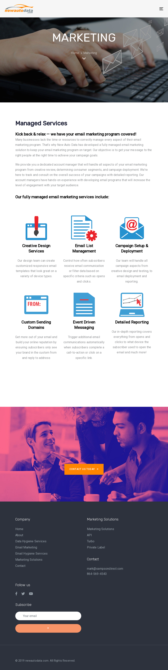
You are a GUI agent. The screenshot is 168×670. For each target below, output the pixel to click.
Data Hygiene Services (30, 541)
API (89, 535)
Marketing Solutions (29, 559)
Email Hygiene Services (31, 553)
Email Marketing (26, 547)
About (19, 535)
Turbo (91, 541)
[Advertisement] (84, 379)
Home (19, 529)
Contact (20, 566)
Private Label (96, 547)
